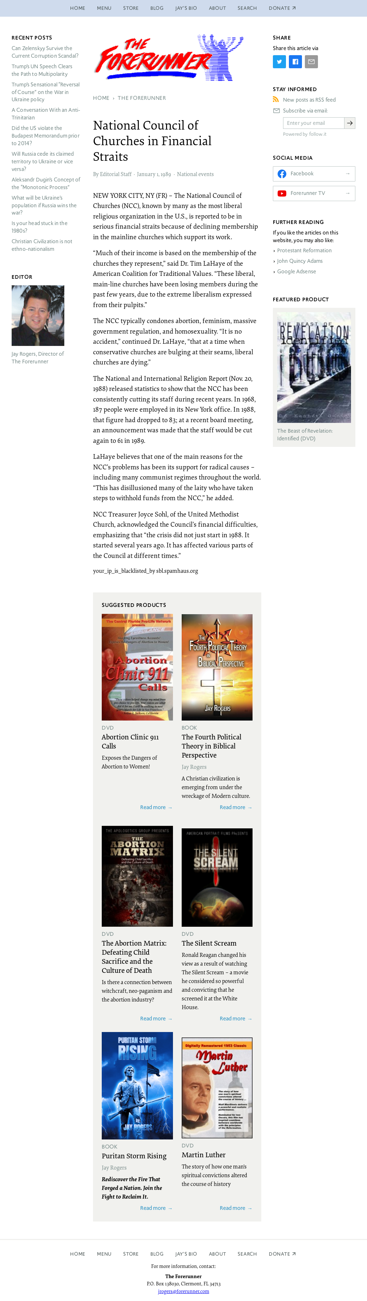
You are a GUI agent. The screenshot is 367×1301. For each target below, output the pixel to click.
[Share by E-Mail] (311, 61)
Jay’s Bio (186, 8)
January (146, 174)
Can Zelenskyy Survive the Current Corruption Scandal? (45, 52)
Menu (104, 8)
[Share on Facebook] (295, 61)
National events (195, 174)
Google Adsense (296, 271)
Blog (157, 8)
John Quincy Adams (300, 261)
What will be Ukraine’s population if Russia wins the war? (44, 205)
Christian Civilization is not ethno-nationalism (42, 245)
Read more (153, 807)
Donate (279, 1254)
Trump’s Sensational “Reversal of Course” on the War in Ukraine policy (46, 92)
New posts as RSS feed (309, 99)
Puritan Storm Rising (134, 1155)
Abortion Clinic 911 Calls (130, 741)
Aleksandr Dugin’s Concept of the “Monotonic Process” (46, 183)
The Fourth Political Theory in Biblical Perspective (211, 745)
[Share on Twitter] (279, 61)
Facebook (302, 173)
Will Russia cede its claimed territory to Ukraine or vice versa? (43, 161)
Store (131, 8)
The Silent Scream (209, 942)
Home (77, 8)
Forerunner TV (308, 193)
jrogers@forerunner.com (183, 1291)
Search (247, 8)
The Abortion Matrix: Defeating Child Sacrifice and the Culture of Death (134, 956)
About (217, 8)
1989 (166, 174)
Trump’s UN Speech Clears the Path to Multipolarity (42, 70)
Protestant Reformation (304, 250)
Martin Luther (204, 1154)
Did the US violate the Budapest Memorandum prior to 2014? (46, 136)
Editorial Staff (116, 174)
